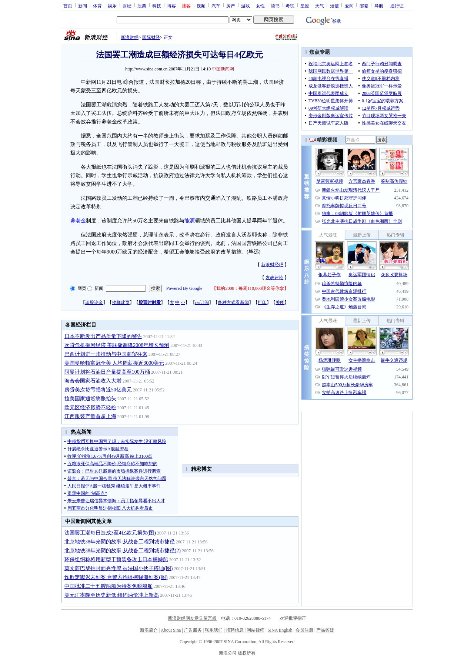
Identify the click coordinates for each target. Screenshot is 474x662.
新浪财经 (129, 37)
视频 (201, 5)
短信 (334, 5)
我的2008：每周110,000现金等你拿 (250, 288)
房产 (230, 5)
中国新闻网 (223, 69)
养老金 (78, 221)
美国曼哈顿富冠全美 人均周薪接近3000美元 (114, 363)
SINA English (279, 630)
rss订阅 (202, 302)
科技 (156, 5)
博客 (171, 5)
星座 (304, 5)
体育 (97, 5)
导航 (378, 5)
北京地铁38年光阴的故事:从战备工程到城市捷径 (119, 542)
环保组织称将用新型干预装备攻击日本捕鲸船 (116, 559)
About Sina (171, 630)
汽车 (215, 5)
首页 (67, 5)
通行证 (397, 5)
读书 (275, 5)
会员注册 (304, 630)
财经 (127, 5)
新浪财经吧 (272, 264)
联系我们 (214, 630)
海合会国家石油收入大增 (92, 381)
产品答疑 (325, 630)
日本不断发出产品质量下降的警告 (103, 336)
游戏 (245, 5)
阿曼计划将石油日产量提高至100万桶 (107, 372)
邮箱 (364, 5)
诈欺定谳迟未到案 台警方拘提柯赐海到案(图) (116, 577)
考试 (290, 5)
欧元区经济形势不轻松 (90, 407)
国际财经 (151, 37)
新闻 (82, 5)
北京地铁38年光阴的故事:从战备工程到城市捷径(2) (122, 550)
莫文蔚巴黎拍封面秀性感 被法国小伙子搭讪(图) (118, 568)
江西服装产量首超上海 (90, 416)
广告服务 (193, 630)
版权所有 (247, 653)
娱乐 (112, 5)
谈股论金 (94, 302)
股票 (141, 5)
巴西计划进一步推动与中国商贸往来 (105, 354)
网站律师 (255, 630)
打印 (262, 302)
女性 (260, 5)
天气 (319, 5)
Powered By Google (184, 288)
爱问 (349, 5)
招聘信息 (235, 630)
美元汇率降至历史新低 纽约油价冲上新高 (111, 595)
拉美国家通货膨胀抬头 (90, 398)
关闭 (280, 302)
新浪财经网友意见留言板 (192, 618)
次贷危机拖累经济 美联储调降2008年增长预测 (117, 345)
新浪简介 (149, 630)
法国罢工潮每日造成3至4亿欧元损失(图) (110, 533)
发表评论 (274, 277)
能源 (189, 221)
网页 (81, 288)
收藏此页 (121, 302)
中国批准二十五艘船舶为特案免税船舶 (108, 586)
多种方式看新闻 (233, 302)
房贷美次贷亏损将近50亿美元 (98, 390)
